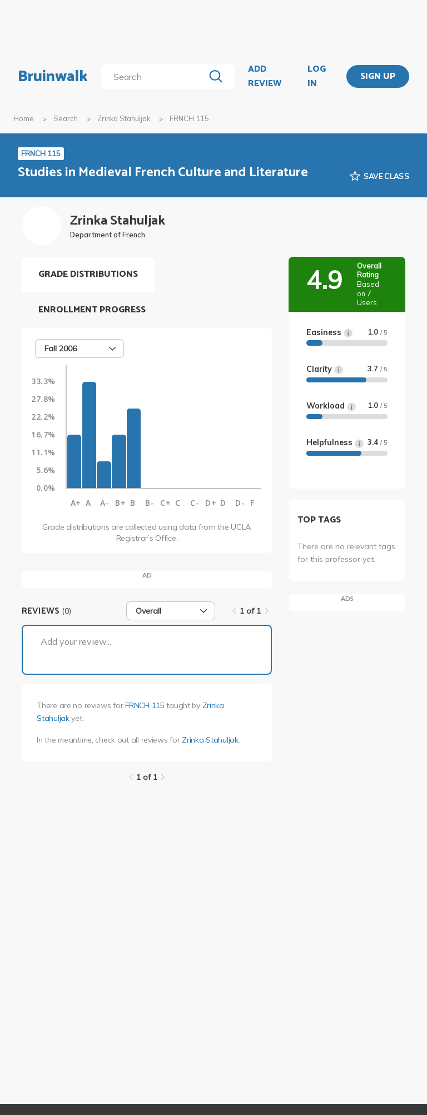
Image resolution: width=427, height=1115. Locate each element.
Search (65, 118)
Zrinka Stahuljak (123, 118)
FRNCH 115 (144, 705)
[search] (154, 76)
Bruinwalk (53, 76)
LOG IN (316, 76)
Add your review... (76, 641)
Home (23, 118)
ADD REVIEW (264, 76)
